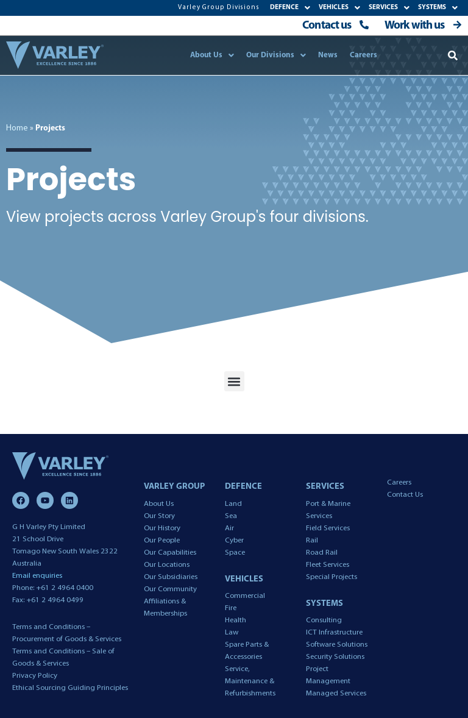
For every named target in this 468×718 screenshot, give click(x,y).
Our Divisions (276, 55)
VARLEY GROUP (174, 486)
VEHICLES (339, 7)
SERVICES (389, 7)
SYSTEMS (438, 7)
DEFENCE (290, 7)
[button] (453, 55)
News (328, 55)
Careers (363, 55)
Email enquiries (37, 576)
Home (17, 128)
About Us (212, 55)
